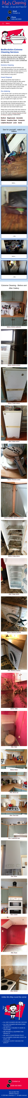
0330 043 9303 (16, 1086)
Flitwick (3, 120)
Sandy (20, 122)
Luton (15, 122)
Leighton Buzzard (6, 122)
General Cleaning (16, 113)
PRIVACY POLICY (14, 1093)
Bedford (3, 118)
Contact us (16, 1081)
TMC (18, 1092)
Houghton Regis (12, 120)
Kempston (21, 120)
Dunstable (19, 118)
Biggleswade (11, 118)
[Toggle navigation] (6, 23)
